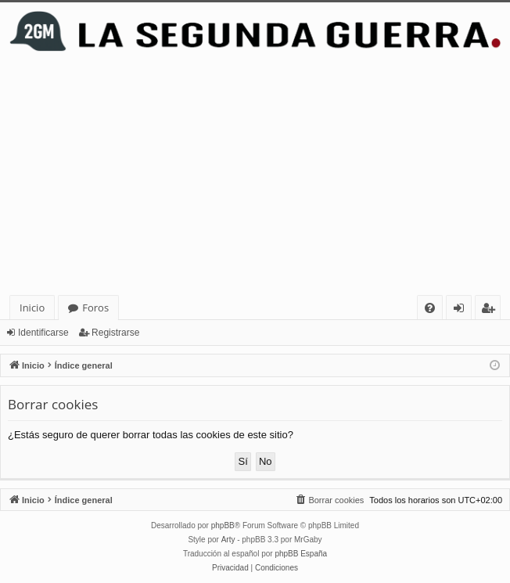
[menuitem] (430, 308)
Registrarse (115, 332)
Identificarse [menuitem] (462, 310)
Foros (95, 307)
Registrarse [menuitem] (491, 310)
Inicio (32, 307)
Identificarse (43, 332)
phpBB (223, 525)
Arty (228, 539)
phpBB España (301, 553)
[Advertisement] (255, 177)
